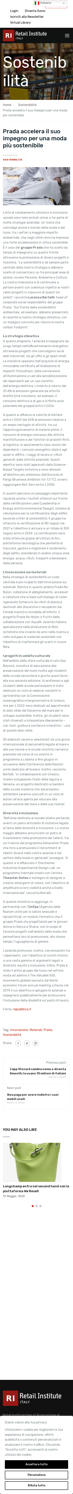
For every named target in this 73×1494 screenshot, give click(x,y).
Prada (48, 1030)
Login (14, 11)
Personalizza (37, 1475)
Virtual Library (20, 22)
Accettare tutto (37, 1464)
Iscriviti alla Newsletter (27, 17)
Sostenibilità (12, 159)
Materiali (36, 1030)
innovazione (19, 1030)
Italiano (43, 3)
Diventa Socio (35, 11)
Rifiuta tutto (36, 1485)
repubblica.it (22, 1009)
